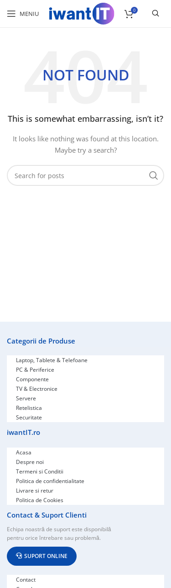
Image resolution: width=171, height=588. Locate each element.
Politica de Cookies (39, 500)
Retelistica (29, 408)
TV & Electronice (36, 389)
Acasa (23, 452)
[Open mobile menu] (22, 14)
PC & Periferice (35, 370)
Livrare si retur (34, 490)
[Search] (85, 175)
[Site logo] (81, 13)
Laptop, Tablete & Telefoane (52, 360)
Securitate (29, 417)
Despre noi (30, 462)
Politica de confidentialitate (50, 481)
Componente (32, 379)
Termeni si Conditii (39, 471)
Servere (26, 398)
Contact (26, 579)
